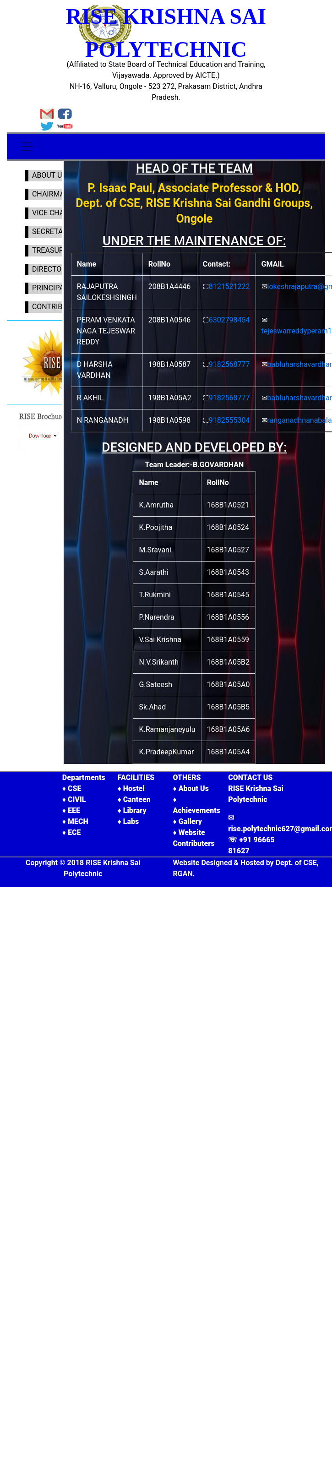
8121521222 (229, 286)
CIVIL (77, 799)
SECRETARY (50, 231)
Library (135, 810)
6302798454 (229, 320)
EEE (74, 810)
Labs (131, 821)
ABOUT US (47, 175)
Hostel (134, 788)
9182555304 (229, 420)
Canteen (137, 799)
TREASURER (50, 250)
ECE (74, 832)
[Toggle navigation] (27, 146)
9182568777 (229, 364)
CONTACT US (250, 777)
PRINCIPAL (48, 288)
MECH (78, 821)
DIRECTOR (47, 269)
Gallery (190, 821)
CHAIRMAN (49, 194)
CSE (74, 788)
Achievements (196, 810)
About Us (194, 788)
